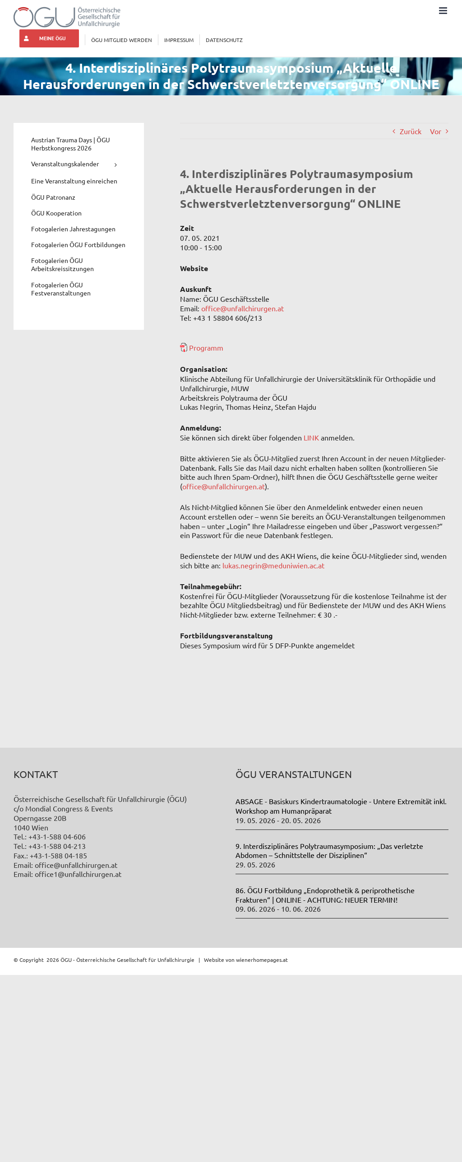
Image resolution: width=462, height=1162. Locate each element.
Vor (435, 131)
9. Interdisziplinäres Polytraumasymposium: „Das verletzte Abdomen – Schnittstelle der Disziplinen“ (329, 850)
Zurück (410, 131)
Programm (206, 347)
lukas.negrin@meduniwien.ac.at (273, 565)
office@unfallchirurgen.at (242, 308)
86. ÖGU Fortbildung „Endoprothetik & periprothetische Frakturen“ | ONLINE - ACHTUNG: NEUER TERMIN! (325, 895)
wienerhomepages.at (262, 959)
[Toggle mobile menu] (443, 10)
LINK (311, 437)
